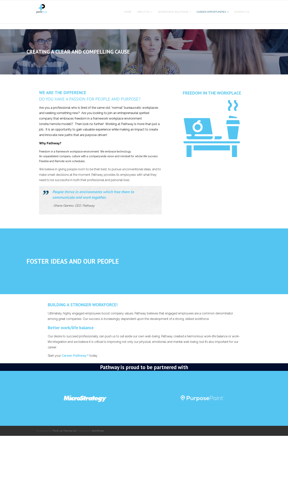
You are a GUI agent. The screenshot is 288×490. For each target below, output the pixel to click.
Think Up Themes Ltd (64, 484)
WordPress (98, 484)
